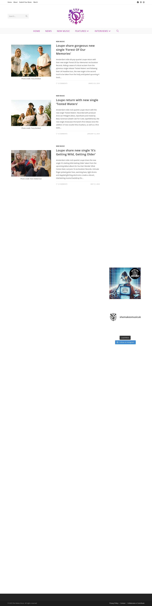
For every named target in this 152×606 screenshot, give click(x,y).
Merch (35, 2)
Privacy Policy (113, 603)
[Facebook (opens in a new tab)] (137, 2)
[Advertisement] (125, 118)
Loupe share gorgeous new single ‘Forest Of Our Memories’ (75, 49)
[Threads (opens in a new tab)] (140, 2)
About (15, 2)
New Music (60, 41)
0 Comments (62, 83)
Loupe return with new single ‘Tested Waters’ (77, 102)
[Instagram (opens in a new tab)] (143, 2)
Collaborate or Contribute (135, 603)
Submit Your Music (25, 2)
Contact (122, 603)
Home (10, 2)
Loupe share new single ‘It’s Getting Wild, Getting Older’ (76, 152)
